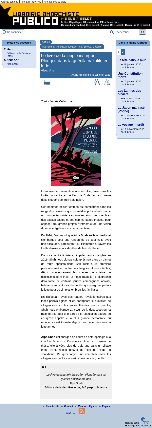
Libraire (129, 67)
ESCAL (140, 425)
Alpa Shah (12, 64)
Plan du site (51, 406)
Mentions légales (86, 406)
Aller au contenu (9, 1)
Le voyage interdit (131, 124)
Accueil (46, 42)
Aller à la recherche (31, 1)
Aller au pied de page (55, 1)
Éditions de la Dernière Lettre (19, 54)
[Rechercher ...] (123, 32)
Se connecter (15, 31)
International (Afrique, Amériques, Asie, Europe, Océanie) (72, 46)
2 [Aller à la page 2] (123, 51)
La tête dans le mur (132, 60)
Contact (67, 406)
